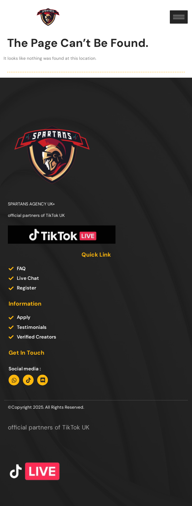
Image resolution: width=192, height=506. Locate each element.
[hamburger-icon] (179, 17)
